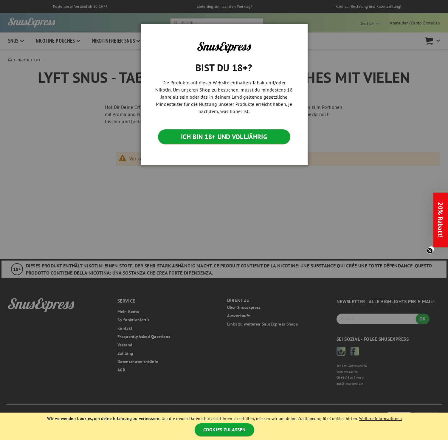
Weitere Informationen (380, 418)
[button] (440, 220)
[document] (224, 426)
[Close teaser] (431, 249)
